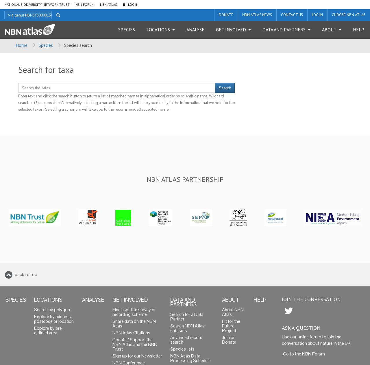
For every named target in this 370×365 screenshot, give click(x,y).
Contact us (292, 14)
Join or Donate (229, 339)
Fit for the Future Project (231, 325)
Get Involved (231, 29)
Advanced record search (186, 339)
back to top (26, 274)
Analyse (195, 29)
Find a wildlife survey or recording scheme (134, 312)
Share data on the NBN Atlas (134, 323)
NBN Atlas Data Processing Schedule (190, 358)
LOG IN (133, 4)
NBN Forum (84, 4)
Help (358, 29)
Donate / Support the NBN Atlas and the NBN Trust (134, 344)
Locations (158, 29)
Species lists (182, 349)
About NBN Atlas (233, 312)
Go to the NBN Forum (304, 354)
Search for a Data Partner (187, 316)
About (329, 29)
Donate (226, 14)
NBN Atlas (108, 4)
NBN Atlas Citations (131, 333)
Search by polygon (52, 310)
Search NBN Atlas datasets (187, 328)
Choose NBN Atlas (349, 14)
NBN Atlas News (257, 14)
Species (126, 29)
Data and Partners (284, 29)
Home (21, 45)
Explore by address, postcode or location (54, 319)
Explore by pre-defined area (49, 330)
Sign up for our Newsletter (137, 356)
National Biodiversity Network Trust (37, 4)
